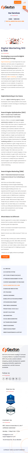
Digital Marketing (5, 62)
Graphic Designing (8, 295)
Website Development (9, 329)
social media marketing (10, 319)
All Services (6, 268)
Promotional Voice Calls (10, 309)
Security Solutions (9, 312)
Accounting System (9, 272)
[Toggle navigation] (24, 7)
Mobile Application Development (12, 299)
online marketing (11, 77)
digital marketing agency (13, 99)
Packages (5, 256)
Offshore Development (10, 302)
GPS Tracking (7, 292)
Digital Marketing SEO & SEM (11, 285)
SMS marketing (7, 315)
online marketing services (10, 68)
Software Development (10, 322)
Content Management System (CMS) (13, 282)
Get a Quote (18, 2)
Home (10, 19)
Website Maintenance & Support (12, 332)
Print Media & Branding (10, 305)
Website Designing (8, 325)
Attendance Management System (12, 278)
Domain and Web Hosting (10, 288)
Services (16, 19)
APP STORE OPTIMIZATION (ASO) (12, 275)
